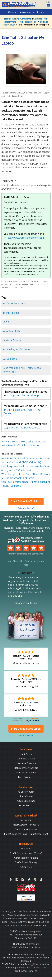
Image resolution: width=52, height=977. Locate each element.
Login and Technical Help (24, 395)
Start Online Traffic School (26, 501)
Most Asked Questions (34, 441)
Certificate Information (26, 857)
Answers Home (10, 441)
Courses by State (26, 800)
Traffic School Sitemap (26, 862)
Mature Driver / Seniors (26, 767)
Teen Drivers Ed (26, 777)
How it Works (26, 805)
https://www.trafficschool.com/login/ (24, 237)
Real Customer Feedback (26, 824)
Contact (13, 12)
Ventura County (12, 340)
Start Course (26, 796)
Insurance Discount (26, 763)
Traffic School (26, 754)
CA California (10, 358)
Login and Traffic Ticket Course (21, 427)
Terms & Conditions (18, 954)
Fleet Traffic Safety (26, 772)
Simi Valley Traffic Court (16, 349)
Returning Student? (26, 508)
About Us (26, 820)
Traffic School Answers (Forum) (26, 853)
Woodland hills (11, 331)
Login (40, 12)
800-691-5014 (27, 12)
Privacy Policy (37, 954)
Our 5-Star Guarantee (26, 829)
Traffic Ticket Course (27, 21)
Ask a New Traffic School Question (20, 445)
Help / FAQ (26, 848)
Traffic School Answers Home (17, 18)
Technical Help (11, 312)
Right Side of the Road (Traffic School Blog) (26, 833)
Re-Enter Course (26, 791)
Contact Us (26, 866)
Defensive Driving (26, 758)
